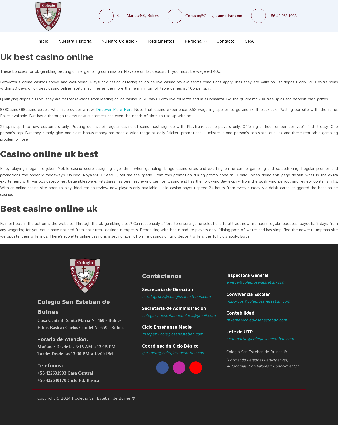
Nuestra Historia (75, 41)
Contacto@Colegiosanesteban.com (213, 16)
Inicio (42, 41)
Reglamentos (161, 41)
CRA (249, 41)
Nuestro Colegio (118, 41)
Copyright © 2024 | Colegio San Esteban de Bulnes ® (86, 398)
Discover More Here (114, 109)
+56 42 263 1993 (283, 16)
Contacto (225, 41)
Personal (194, 41)
